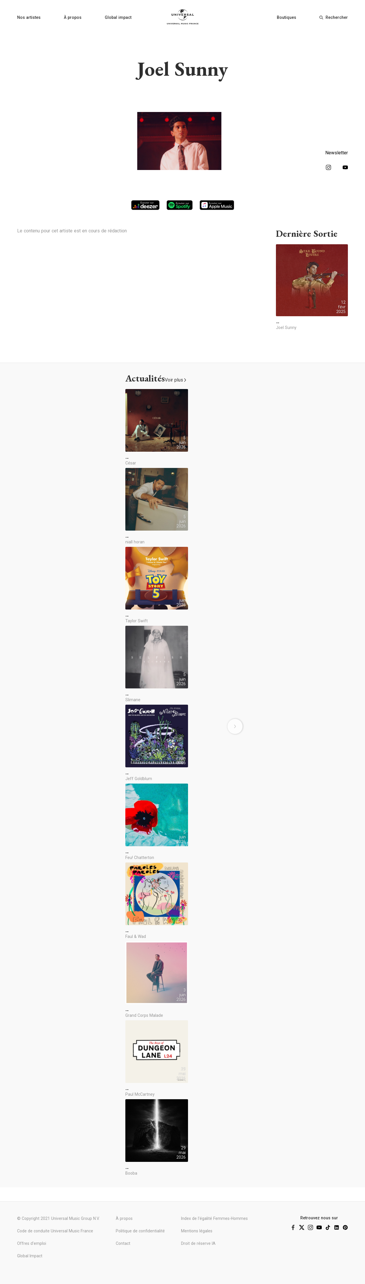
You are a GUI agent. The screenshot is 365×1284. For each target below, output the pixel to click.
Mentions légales (196, 1231)
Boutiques (286, 17)
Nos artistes (29, 17)
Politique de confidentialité (140, 1231)
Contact (123, 1243)
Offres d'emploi (31, 1243)
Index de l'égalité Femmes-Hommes (214, 1218)
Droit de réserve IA (198, 1243)
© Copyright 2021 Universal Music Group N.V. (58, 1218)
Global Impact (29, 1256)
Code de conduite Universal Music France (55, 1231)
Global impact (118, 17)
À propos (73, 17)
